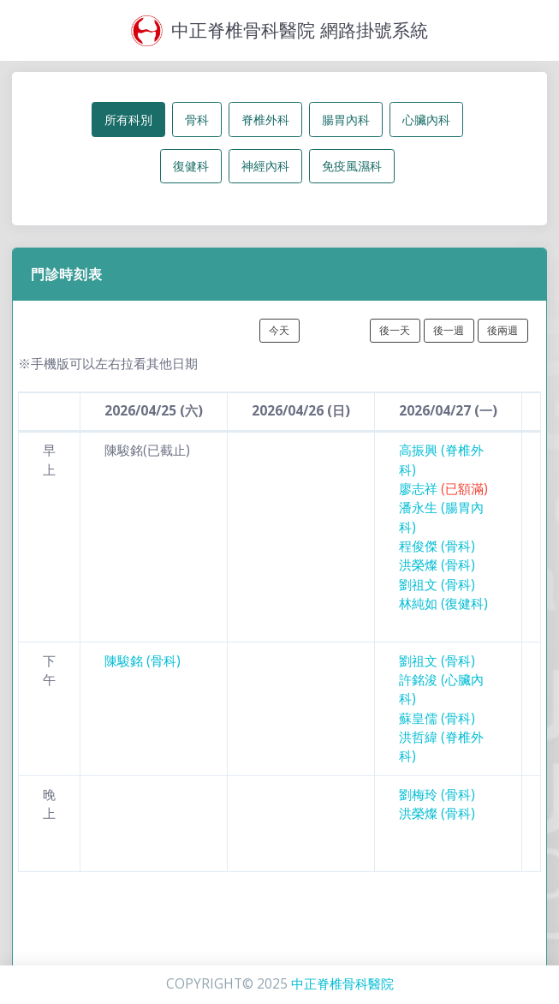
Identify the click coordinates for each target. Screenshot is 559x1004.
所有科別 (128, 119)
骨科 (197, 119)
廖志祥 (443, 489)
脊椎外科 (265, 119)
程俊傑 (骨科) (437, 546)
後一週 (448, 330)
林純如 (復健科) (443, 604)
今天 (279, 330)
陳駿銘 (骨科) (142, 661)
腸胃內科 (346, 119)
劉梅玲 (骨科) (437, 795)
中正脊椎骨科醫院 (342, 984)
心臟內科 (426, 119)
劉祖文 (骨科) (437, 585)
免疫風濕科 (352, 166)
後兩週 (502, 330)
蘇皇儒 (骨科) (437, 718)
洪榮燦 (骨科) (437, 565)
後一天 (394, 330)
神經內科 (265, 166)
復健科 (191, 166)
